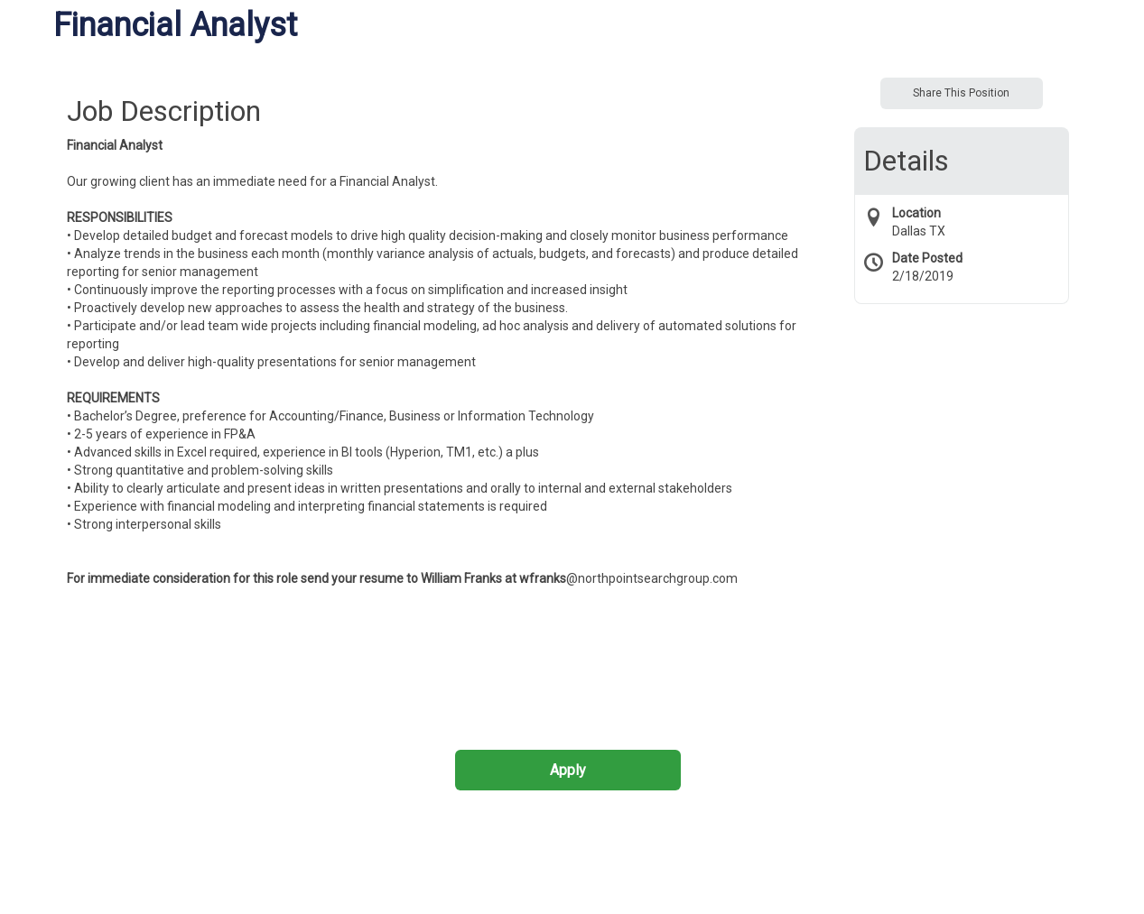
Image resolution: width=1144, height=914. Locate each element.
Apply (568, 770)
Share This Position (961, 93)
